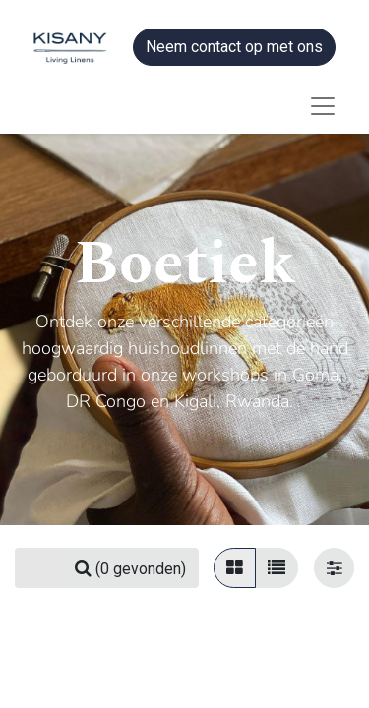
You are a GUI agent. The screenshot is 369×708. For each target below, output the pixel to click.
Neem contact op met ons (234, 46)
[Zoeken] (130, 568)
